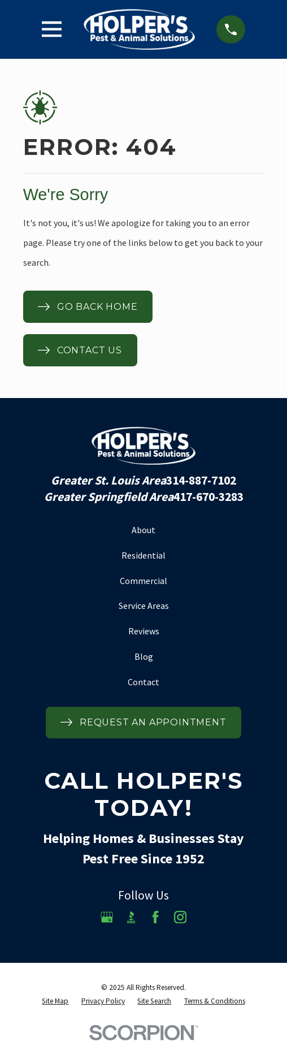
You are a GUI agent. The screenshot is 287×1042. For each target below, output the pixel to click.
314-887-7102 (201, 480)
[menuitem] (55, 1001)
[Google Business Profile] (107, 917)
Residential (143, 555)
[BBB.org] (131, 917)
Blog (143, 656)
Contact (143, 682)
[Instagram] (180, 917)
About (143, 529)
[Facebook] (155, 917)
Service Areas (144, 605)
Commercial (143, 580)
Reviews (143, 631)
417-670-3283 (208, 497)
